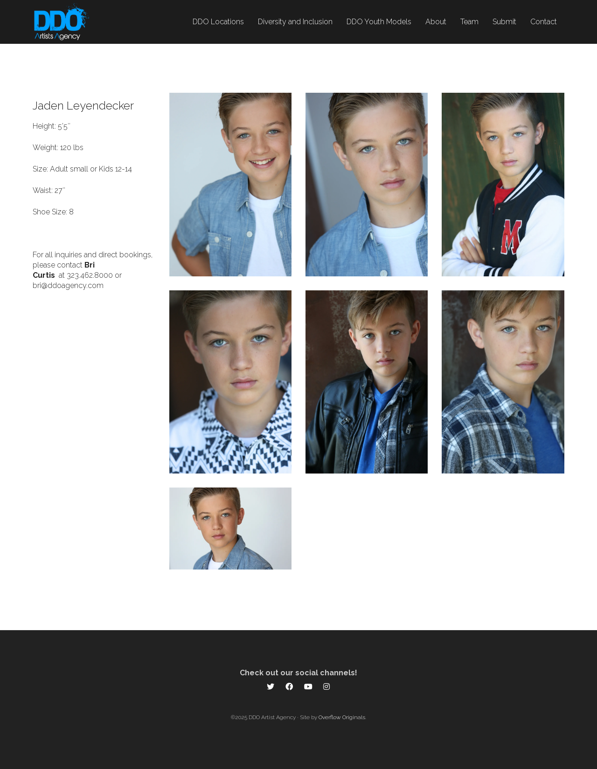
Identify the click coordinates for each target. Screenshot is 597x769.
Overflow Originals (342, 717)
